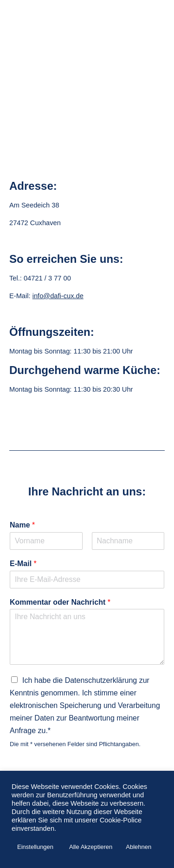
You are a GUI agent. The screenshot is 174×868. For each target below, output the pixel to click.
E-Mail (23, 564)
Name (22, 525)
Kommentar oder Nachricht (60, 602)
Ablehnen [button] (138, 846)
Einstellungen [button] (35, 846)
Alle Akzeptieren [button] (90, 846)
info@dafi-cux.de (58, 296)
